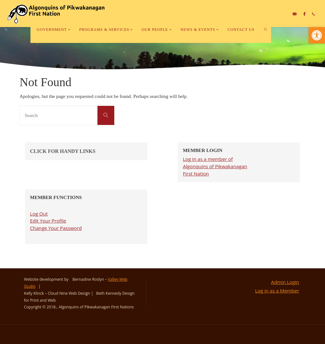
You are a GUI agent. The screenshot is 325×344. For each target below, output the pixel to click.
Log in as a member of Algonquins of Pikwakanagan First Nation (215, 166)
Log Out (39, 213)
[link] (266, 29)
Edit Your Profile (48, 220)
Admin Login (285, 282)
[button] (316, 35)
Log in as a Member (277, 290)
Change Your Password (56, 228)
